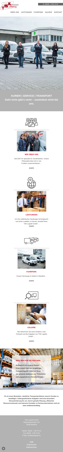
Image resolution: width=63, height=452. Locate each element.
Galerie (48, 12)
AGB (31, 442)
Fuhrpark (38, 12)
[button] (3, 448)
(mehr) (31, 168)
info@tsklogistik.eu (34, 435)
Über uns (14, 12)
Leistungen (26, 12)
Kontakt (58, 12)
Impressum (31, 444)
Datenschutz (31, 447)
